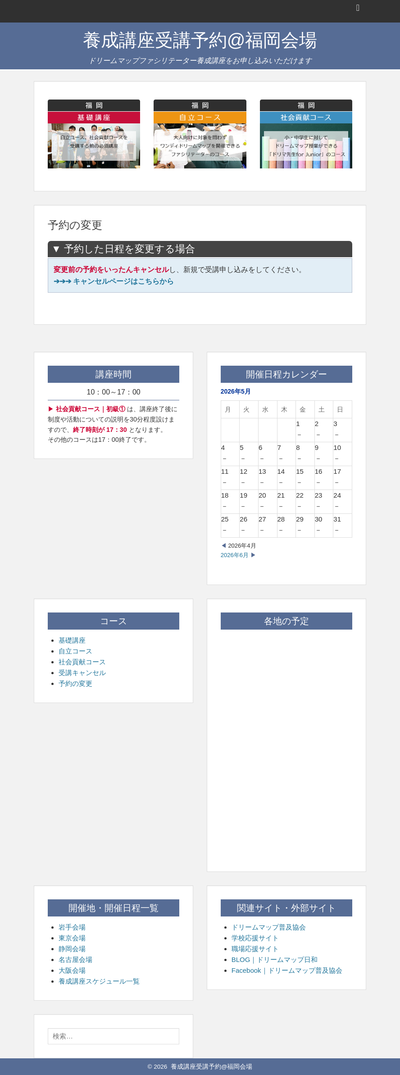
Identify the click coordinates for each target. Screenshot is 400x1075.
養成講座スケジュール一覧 (99, 981)
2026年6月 (235, 555)
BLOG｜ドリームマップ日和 (275, 959)
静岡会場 (72, 949)
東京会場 (72, 938)
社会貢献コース (82, 662)
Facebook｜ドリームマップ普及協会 (287, 970)
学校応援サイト (255, 938)
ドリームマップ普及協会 (269, 927)
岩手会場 (72, 927)
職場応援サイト (255, 949)
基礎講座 (72, 640)
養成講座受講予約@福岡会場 (200, 40)
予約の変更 (75, 683)
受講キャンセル (82, 672)
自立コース (75, 651)
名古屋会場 (75, 959)
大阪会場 (72, 970)
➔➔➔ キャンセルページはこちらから (114, 281)
